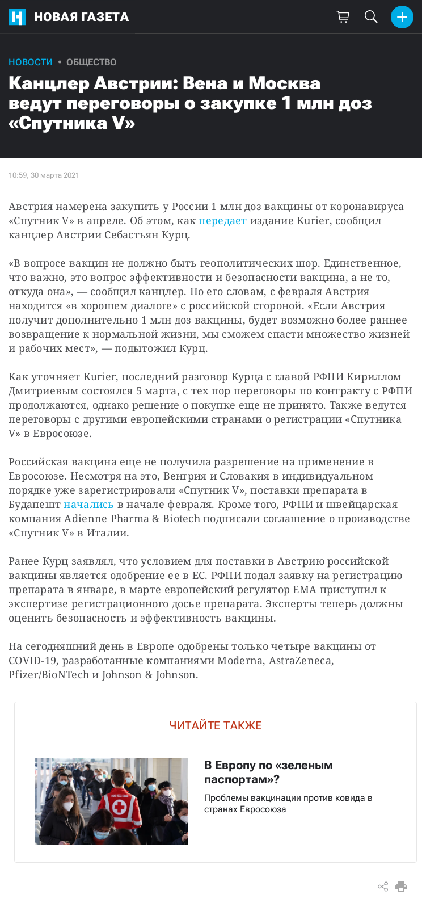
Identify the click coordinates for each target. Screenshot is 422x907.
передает (223, 220)
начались (89, 504)
